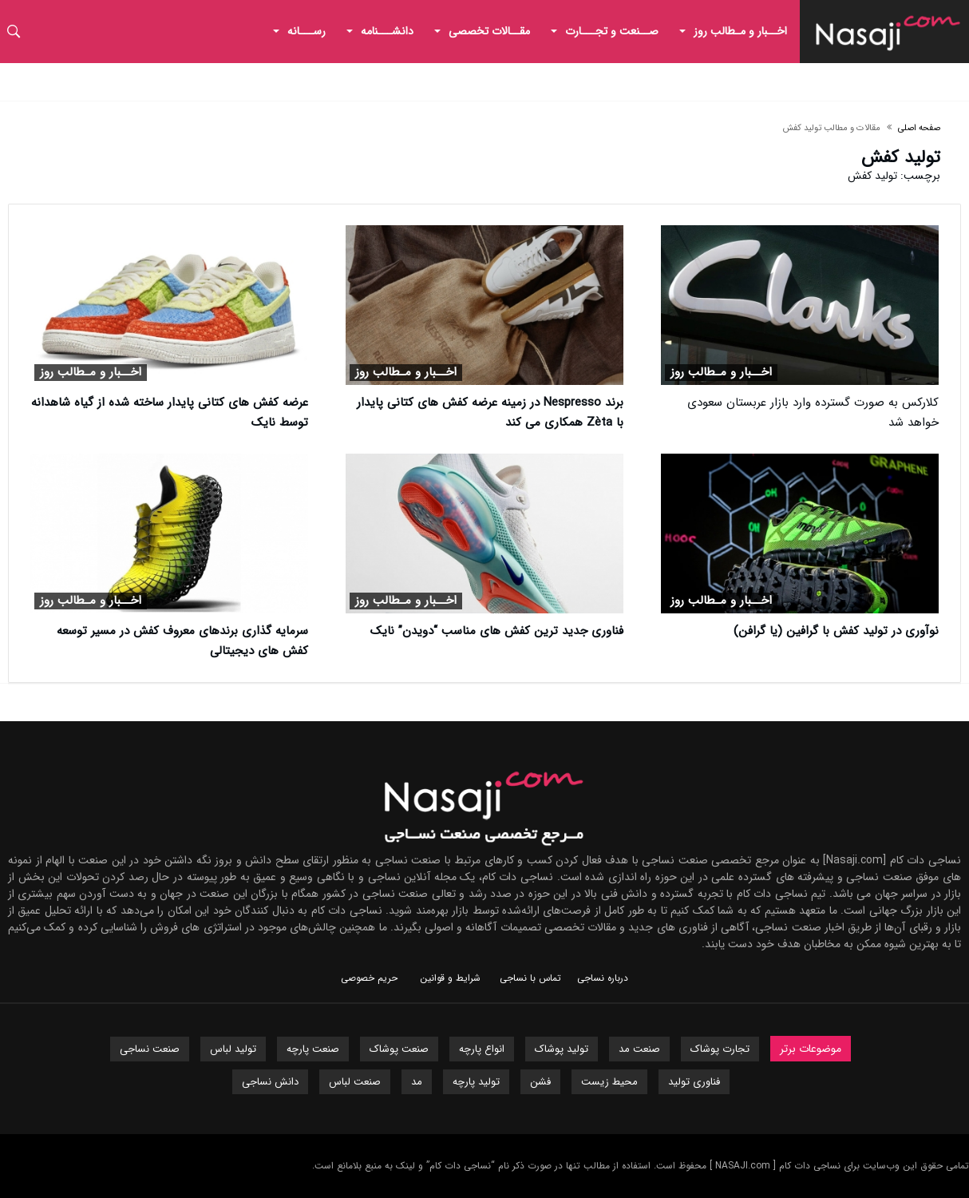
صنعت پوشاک (399, 1049)
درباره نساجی (602, 978)
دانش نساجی (270, 1081)
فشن (540, 1081)
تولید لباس (233, 1049)
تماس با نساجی (530, 978)
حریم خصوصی (369, 978)
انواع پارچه (481, 1049)
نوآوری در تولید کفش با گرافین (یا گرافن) (836, 631)
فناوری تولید (694, 1081)
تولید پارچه (476, 1081)
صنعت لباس (355, 1081)
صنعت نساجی (150, 1049)
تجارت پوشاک (719, 1049)
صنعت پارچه (313, 1049)
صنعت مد (639, 1049)
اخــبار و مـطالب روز (721, 372)
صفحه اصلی (919, 128)
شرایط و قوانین (450, 978)
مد (416, 1081)
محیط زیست (609, 1081)
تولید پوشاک (561, 1049)
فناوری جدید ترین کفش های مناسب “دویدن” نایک (496, 631)
